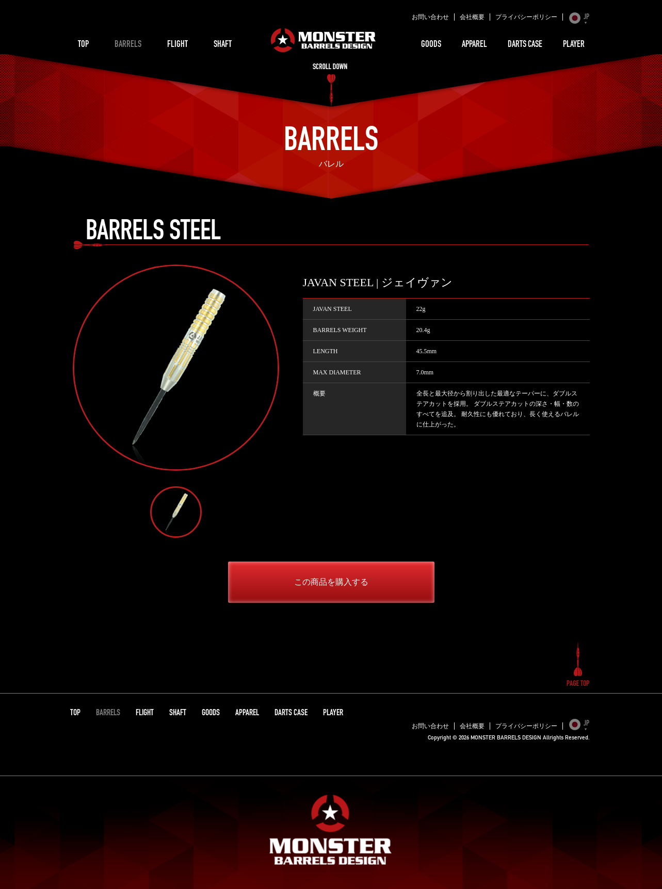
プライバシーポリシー (526, 17)
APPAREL (474, 45)
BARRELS (128, 45)
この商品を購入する (331, 582)
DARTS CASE (525, 45)
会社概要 (472, 17)
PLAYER (574, 45)
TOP (83, 45)
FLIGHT (177, 45)
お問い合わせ (430, 17)
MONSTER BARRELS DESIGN (323, 40)
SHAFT (223, 45)
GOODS (431, 45)
